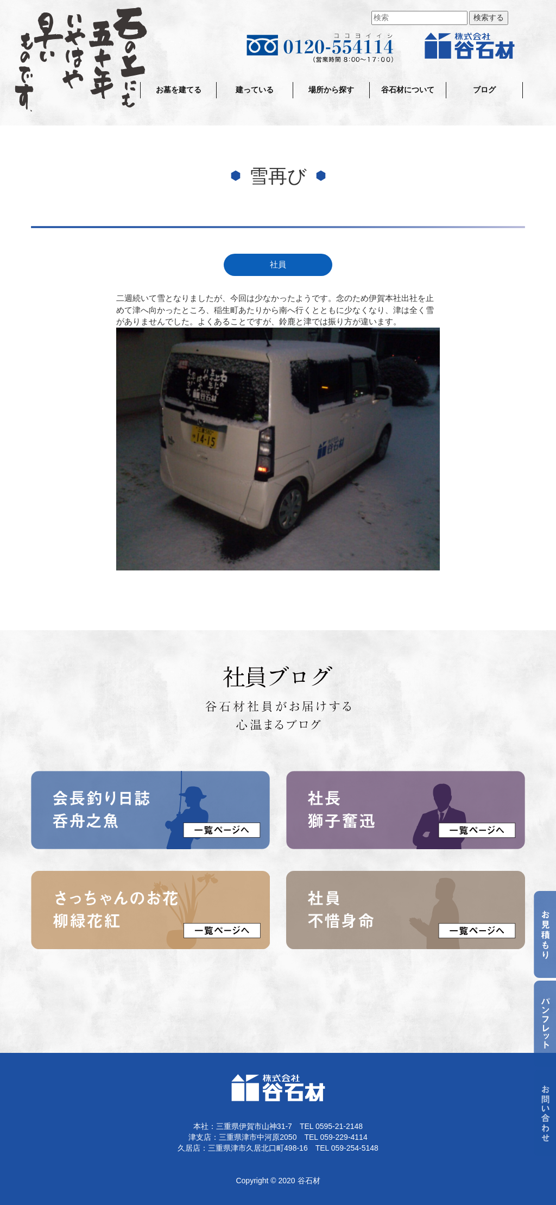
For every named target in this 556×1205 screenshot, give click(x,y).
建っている (255, 90)
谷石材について (407, 90)
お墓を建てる (178, 90)
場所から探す (331, 90)
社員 (278, 264)
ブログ (484, 90)
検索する (488, 18)
